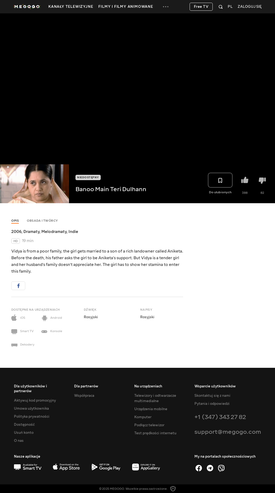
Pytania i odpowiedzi (212, 403)
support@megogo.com (227, 432)
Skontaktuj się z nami (212, 395)
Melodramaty (54, 231)
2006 (16, 231)
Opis (15, 221)
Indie (73, 231)
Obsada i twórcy (42, 221)
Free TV (201, 6)
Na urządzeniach (148, 386)
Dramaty (31, 231)
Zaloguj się (250, 7)
